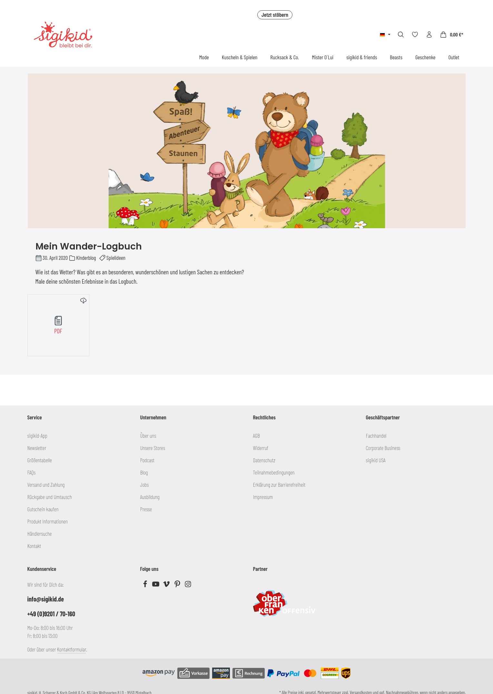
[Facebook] (146, 585)
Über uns (148, 435)
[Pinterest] (178, 585)
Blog (144, 472)
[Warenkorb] (451, 34)
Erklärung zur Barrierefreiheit (279, 484)
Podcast (147, 460)
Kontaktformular (71, 649)
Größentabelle (39, 460)
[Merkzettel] (415, 34)
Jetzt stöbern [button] (274, 14)
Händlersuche (39, 533)
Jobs (144, 484)
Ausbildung (150, 497)
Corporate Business (383, 448)
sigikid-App (37, 435)
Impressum (263, 497)
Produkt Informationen (47, 521)
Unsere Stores (152, 448)
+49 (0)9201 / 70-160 (51, 614)
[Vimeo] (167, 585)
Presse (146, 509)
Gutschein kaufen (43, 509)
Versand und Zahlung (46, 484)
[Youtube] (156, 585)
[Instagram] (188, 585)
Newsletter (36, 448)
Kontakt (34, 545)
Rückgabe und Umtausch (49, 497)
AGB (256, 435)
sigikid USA (376, 460)
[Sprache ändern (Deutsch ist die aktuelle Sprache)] (385, 34)
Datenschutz (264, 460)
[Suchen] (400, 34)
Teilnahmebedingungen (274, 472)
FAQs (31, 472)
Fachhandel (376, 435)
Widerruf (261, 448)
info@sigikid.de (45, 599)
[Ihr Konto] (429, 34)
